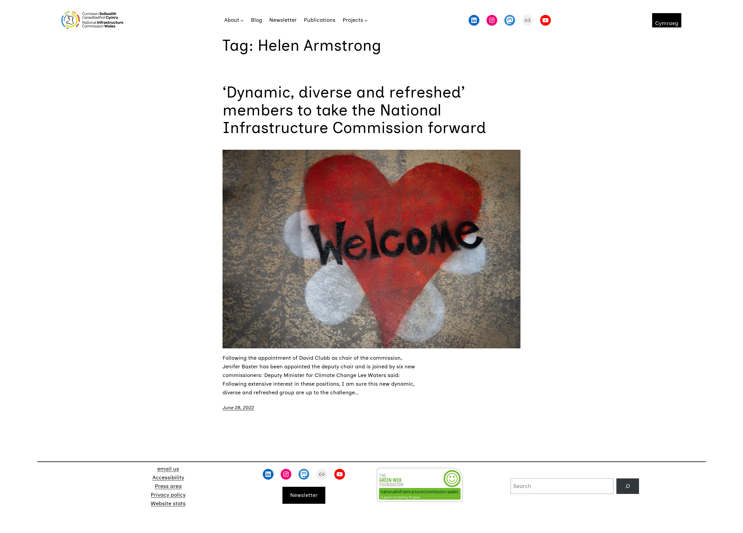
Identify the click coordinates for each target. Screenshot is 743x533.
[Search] (627, 486)
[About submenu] (242, 20)
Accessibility (168, 477)
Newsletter (304, 495)
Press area (168, 486)
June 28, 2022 (238, 407)
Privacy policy (168, 495)
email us (168, 469)
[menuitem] (666, 20)
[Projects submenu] (366, 20)
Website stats (168, 503)
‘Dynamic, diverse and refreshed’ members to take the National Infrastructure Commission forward (354, 110)
